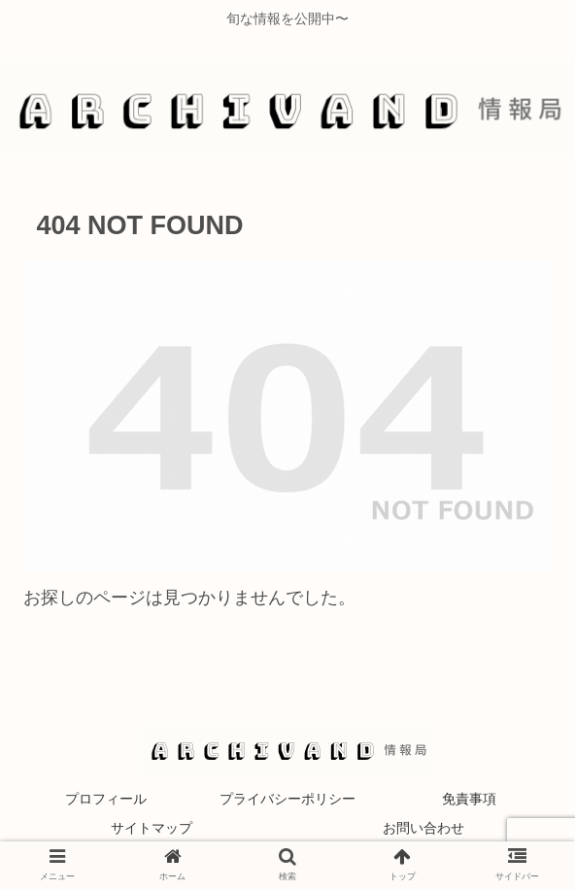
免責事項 (469, 798)
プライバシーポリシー (287, 798)
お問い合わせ (423, 828)
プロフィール (106, 798)
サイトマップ (151, 828)
